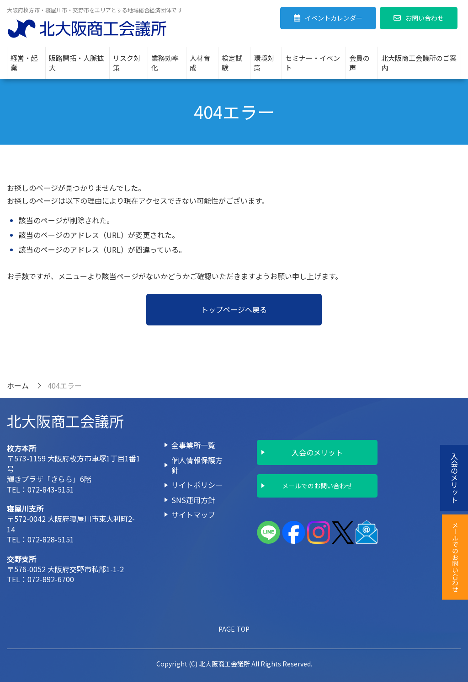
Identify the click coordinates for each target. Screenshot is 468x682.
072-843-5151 (50, 489)
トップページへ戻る (234, 309)
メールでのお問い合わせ (317, 485)
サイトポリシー (197, 484)
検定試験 (232, 62)
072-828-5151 (50, 539)
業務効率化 (165, 62)
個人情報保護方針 (197, 465)
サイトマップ (193, 514)
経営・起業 (24, 62)
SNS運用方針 (193, 499)
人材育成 (200, 62)
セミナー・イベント (312, 62)
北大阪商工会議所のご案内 (419, 62)
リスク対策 (126, 62)
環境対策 (264, 62)
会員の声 (359, 62)
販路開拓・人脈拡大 (76, 62)
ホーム (18, 385)
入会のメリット (317, 452)
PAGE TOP (234, 629)
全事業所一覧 (193, 444)
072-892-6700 (50, 579)
